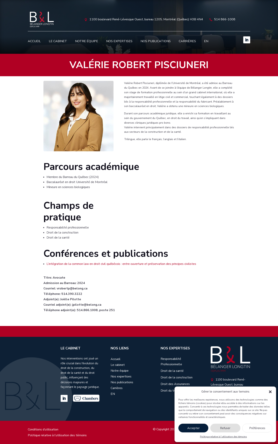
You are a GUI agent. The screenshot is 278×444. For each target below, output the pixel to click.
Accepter (193, 428)
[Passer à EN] (206, 41)
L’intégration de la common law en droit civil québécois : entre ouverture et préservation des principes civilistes (121, 264)
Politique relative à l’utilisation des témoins (223, 436)
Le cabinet (58, 41)
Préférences (257, 428)
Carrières (187, 41)
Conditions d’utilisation (43, 430)
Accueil (34, 41)
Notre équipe (86, 41)
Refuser (225, 428)
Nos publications (156, 41)
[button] (270, 392)
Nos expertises (119, 41)
